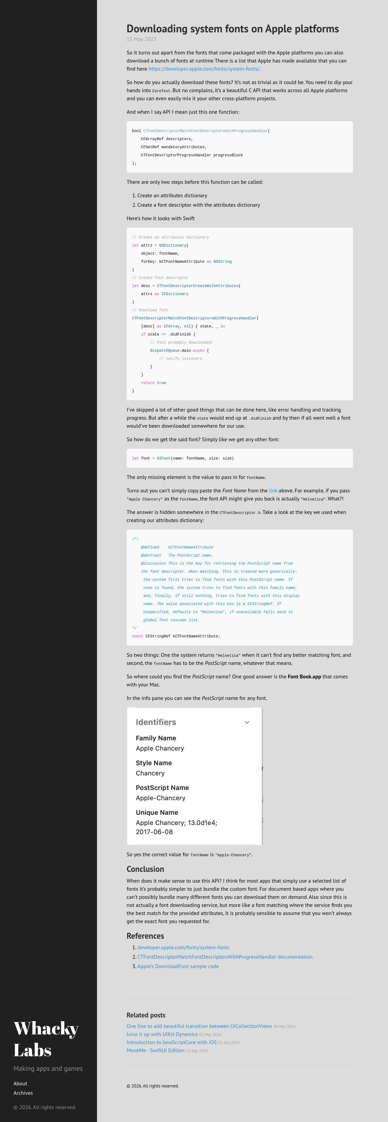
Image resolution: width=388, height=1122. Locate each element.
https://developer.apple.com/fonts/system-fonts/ (203, 68)
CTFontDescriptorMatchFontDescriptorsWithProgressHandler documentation (225, 956)
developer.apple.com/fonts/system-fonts (183, 947)
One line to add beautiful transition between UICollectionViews (211, 1026)
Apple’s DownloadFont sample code (178, 966)
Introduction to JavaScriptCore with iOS (183, 1042)
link (273, 490)
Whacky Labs (45, 1038)
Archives (23, 1092)
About (20, 1083)
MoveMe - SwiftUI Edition (167, 1050)
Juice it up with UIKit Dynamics (174, 1034)
